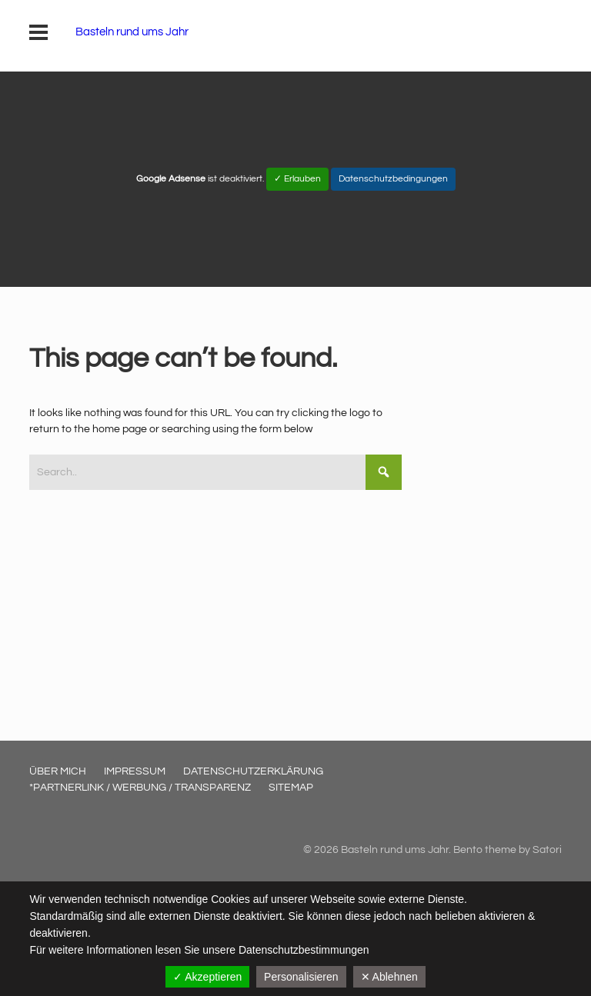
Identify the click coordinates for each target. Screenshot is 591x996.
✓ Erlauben (297, 179)
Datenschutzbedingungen (393, 179)
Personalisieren (301, 977)
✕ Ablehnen (389, 977)
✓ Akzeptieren (207, 977)
